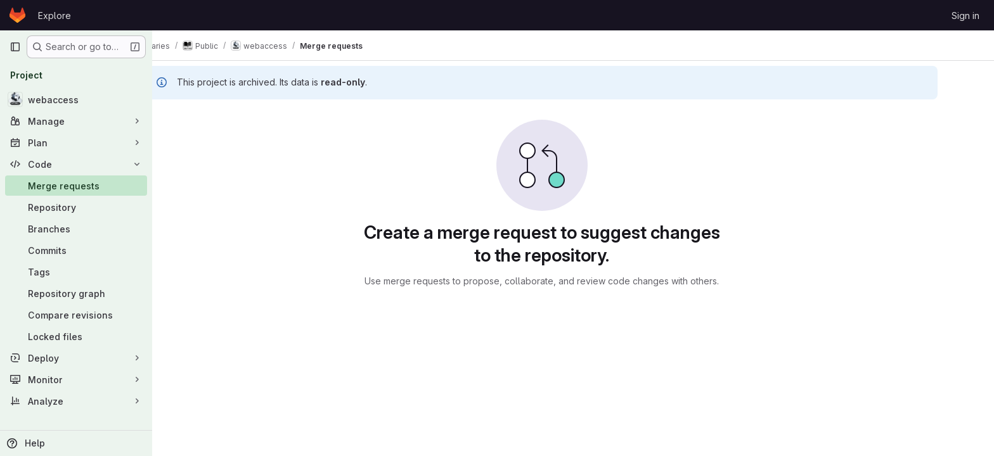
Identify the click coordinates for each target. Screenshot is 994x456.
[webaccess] (76, 99)
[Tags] (76, 272)
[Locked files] (76, 336)
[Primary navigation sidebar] (15, 47)
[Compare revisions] (76, 315)
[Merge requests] (76, 185)
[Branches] (76, 228)
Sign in (965, 15)
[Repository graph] (76, 293)
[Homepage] (17, 15)
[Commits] (76, 250)
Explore (54, 15)
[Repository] (76, 207)
